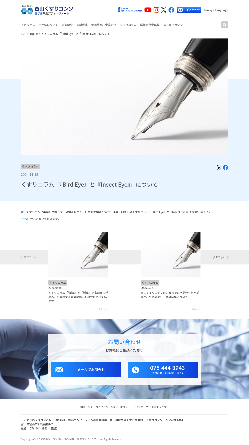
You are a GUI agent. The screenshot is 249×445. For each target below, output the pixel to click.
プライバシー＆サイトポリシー (113, 408)
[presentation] (29, 258)
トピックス (28, 25)
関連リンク (86, 408)
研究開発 (67, 25)
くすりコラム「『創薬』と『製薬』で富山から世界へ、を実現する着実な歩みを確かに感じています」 (78, 298)
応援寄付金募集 (151, 25)
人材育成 (82, 25)
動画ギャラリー (160, 408)
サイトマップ (141, 408)
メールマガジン (174, 25)
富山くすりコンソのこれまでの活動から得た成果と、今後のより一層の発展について (170, 296)
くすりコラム (129, 25)
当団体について (48, 25)
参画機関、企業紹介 (104, 25)
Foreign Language (216, 10)
